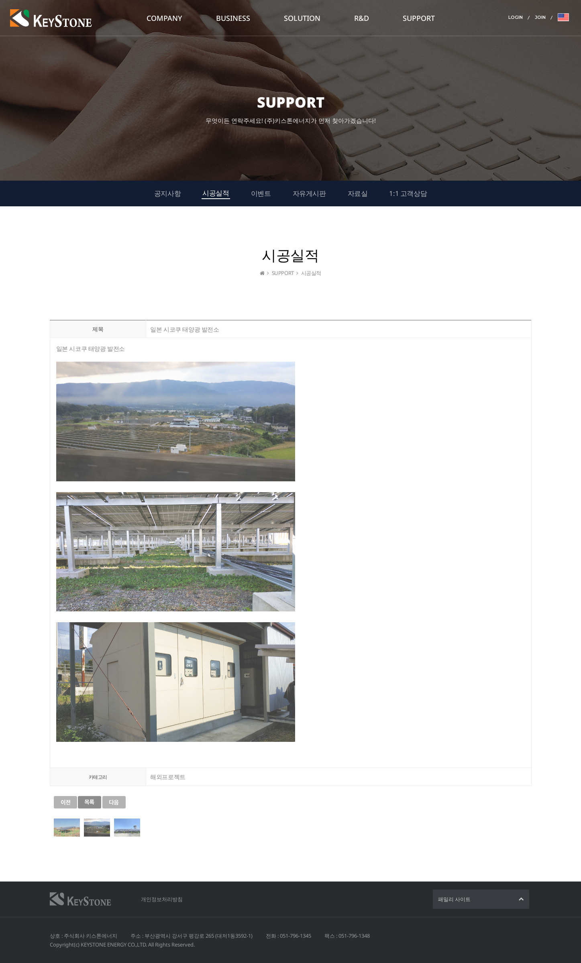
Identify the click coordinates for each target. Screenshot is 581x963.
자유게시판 (309, 193)
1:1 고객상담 (408, 193)
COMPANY (164, 18)
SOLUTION (302, 18)
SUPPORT (419, 18)
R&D (361, 18)
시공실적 (215, 192)
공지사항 (167, 193)
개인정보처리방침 (162, 899)
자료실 (358, 193)
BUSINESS (233, 18)
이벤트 (261, 193)
